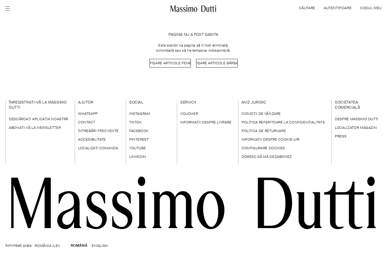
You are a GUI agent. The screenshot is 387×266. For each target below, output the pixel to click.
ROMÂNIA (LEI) (47, 246)
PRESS (340, 136)
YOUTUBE (137, 148)
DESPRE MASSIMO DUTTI (356, 119)
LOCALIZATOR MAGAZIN (356, 128)
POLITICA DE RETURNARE (264, 131)
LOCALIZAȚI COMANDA (98, 148)
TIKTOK (135, 122)
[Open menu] (9, 8)
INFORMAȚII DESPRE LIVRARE (206, 122)
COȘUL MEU (371, 8)
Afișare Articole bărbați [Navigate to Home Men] (217, 63)
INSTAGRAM (139, 114)
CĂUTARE (307, 8)
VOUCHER (189, 114)
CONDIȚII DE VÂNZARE (261, 114)
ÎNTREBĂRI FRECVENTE (98, 131)
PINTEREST (139, 139)
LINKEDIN (137, 157)
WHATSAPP (88, 114)
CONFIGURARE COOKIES (263, 148)
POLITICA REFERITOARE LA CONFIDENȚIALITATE (283, 122)
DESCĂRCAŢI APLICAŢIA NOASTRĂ (38, 119)
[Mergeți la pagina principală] (193, 8)
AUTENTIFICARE (338, 8)
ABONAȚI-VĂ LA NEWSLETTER (35, 128)
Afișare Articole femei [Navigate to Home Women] (170, 63)
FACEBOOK (139, 131)
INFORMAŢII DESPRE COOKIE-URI (271, 139)
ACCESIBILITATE (92, 139)
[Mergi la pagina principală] (193, 202)
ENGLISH (100, 246)
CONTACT (86, 122)
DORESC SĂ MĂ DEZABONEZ (267, 157)
